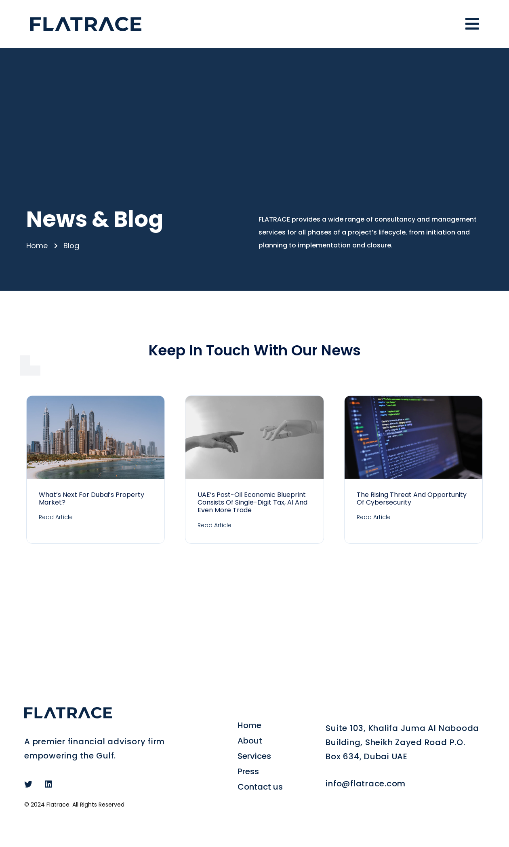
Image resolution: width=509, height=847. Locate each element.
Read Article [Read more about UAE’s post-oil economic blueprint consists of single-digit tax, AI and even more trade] (214, 525)
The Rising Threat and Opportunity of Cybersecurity (412, 498)
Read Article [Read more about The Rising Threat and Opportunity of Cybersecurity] (374, 517)
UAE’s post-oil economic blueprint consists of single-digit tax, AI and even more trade (252, 502)
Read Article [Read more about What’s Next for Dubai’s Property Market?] (56, 517)
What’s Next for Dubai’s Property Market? (91, 498)
